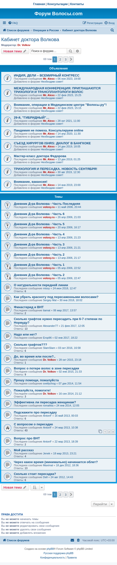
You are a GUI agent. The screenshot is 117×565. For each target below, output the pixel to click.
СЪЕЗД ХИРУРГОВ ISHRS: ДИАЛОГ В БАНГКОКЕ (52, 143)
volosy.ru (49, 207)
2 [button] (60, 59)
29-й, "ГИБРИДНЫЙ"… (31, 117)
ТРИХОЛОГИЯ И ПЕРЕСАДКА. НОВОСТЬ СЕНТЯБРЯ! (55, 169)
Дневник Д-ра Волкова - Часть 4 (39, 234)
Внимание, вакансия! (30, 181)
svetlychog (49, 383)
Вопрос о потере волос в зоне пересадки (46, 368)
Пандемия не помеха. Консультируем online (48, 130)
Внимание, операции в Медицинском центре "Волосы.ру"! (60, 105)
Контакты (77, 4)
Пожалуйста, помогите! (32, 390)
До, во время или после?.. (34, 356)
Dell (45, 477)
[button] (71, 59)
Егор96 (47, 337)
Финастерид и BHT (29, 307)
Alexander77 (50, 325)
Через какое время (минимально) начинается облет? (56, 462)
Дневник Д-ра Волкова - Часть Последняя (47, 204)
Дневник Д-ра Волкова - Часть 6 (39, 214)
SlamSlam (49, 347)
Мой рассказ (24, 450)
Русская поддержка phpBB (58, 553)
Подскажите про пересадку (35, 412)
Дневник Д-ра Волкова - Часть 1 (39, 265)
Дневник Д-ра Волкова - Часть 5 (39, 224)
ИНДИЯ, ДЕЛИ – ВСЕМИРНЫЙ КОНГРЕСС (46, 75)
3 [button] (66, 59)
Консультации (57, 4)
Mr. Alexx (49, 78)
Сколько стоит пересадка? (35, 474)
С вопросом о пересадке (33, 424)
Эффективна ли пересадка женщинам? (45, 402)
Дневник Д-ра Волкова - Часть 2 (39, 254)
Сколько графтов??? (30, 344)
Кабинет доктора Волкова (30, 39)
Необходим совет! (52, 81)
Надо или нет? (25, 334)
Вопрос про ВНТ (27, 438)
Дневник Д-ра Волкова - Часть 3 (39, 244)
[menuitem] (13, 23)
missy (46, 288)
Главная (39, 4)
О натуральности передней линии (41, 285)
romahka (48, 405)
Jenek (46, 453)
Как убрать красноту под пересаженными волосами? (56, 297)
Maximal (48, 465)
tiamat (46, 310)
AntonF (47, 415)
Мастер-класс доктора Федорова (40, 156)
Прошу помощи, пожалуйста (36, 380)
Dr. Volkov (23, 45)
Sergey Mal (50, 300)
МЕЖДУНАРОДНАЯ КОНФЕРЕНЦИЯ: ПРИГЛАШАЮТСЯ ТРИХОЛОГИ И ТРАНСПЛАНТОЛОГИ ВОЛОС (57, 90)
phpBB (50, 549)
